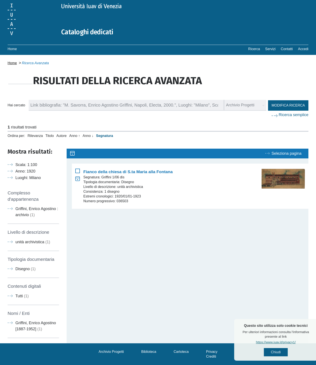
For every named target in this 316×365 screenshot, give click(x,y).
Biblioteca (148, 351)
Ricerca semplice (293, 115)
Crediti (211, 356)
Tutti (22, 296)
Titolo (49, 136)
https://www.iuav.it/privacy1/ (284, 342)
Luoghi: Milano (28, 178)
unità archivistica (32, 242)
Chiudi (285, 352)
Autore (61, 136)
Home (12, 49)
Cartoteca (181, 351)
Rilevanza (35, 136)
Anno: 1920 (25, 171)
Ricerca (254, 49)
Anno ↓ (88, 136)
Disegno (25, 269)
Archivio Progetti (111, 351)
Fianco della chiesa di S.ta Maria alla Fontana (128, 171)
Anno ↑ (74, 136)
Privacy (211, 351)
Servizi (270, 49)
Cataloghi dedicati (87, 32)
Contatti (287, 49)
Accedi (303, 49)
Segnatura (104, 136)
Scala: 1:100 (26, 165)
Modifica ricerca (288, 105)
